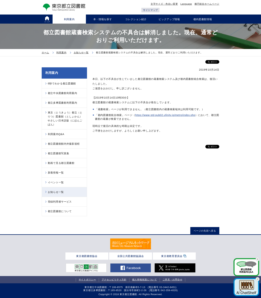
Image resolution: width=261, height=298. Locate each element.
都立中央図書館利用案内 (62, 93)
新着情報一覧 (56, 172)
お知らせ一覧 (56, 192)
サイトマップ (150, 10)
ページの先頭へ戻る (205, 230)
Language (186, 4)
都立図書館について (60, 211)
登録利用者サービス (60, 201)
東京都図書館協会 (87, 256)
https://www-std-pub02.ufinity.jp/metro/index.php (165, 115)
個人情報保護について (144, 279)
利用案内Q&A (56, 134)
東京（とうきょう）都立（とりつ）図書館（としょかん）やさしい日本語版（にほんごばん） (65, 118)
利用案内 (51, 73)
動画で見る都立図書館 (61, 163)
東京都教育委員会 (172, 256)
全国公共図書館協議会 (130, 256)
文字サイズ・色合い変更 (164, 4)
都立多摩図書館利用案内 (62, 102)
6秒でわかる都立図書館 (62, 83)
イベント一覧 (56, 182)
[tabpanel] (130, 243)
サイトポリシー (87, 279)
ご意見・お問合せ (173, 279)
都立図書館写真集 (58, 153)
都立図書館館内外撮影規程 (64, 143)
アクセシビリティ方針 (114, 279)
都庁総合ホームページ (206, 4)
